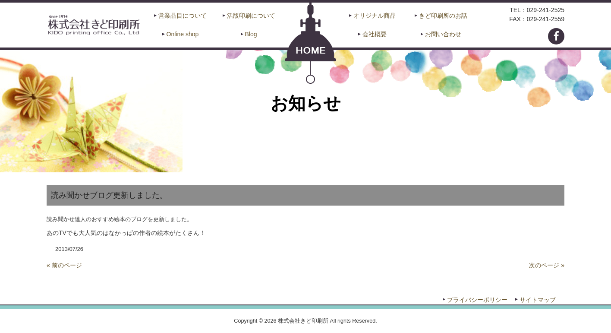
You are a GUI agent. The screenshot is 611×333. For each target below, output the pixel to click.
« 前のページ (64, 265)
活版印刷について (251, 15)
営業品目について (182, 15)
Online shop (183, 34)
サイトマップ (538, 299)
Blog (251, 34)
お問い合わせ (443, 34)
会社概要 (374, 34)
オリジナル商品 (374, 15)
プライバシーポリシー (477, 299)
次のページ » (546, 265)
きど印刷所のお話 (443, 15)
